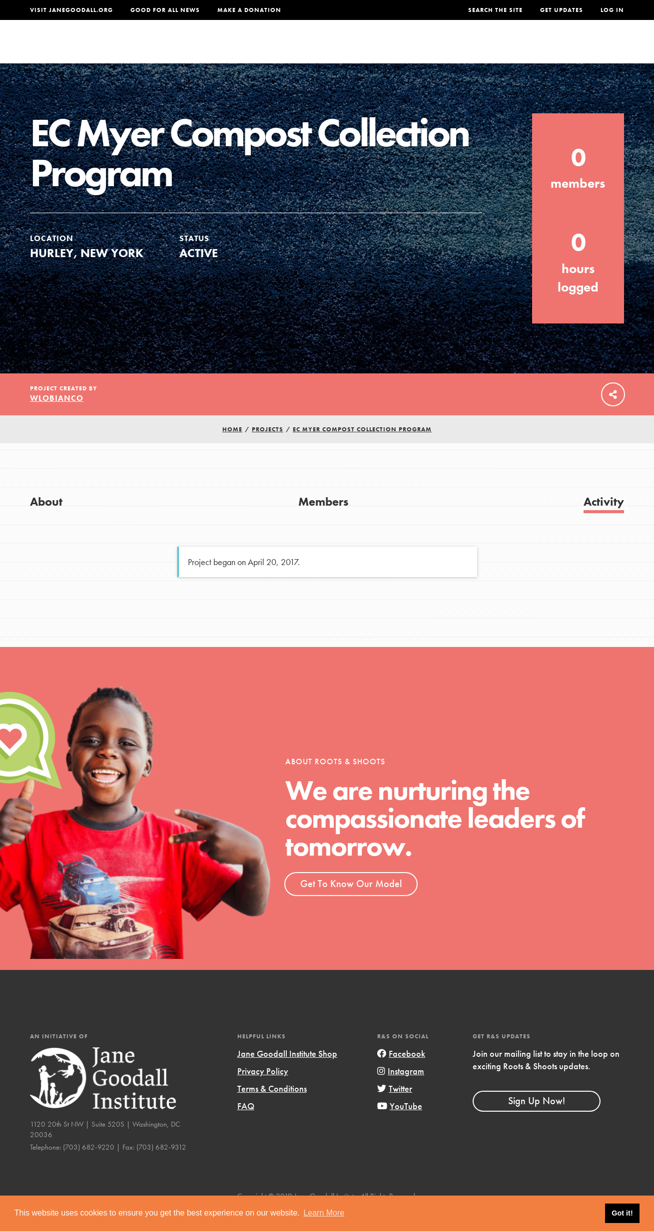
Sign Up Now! (536, 1121)
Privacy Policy (262, 1091)
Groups (526, 48)
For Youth (251, 48)
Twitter (394, 1109)
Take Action (591, 47)
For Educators (328, 48)
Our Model (408, 48)
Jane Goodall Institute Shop (287, 1074)
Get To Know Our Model (351, 904)
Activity (604, 522)
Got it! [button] (622, 1213)
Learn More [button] (323, 1213)
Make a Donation (249, 10)
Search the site (495, 10)
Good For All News (165, 10)
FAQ (245, 1127)
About (195, 48)
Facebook (401, 1074)
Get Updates (561, 10)
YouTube (399, 1127)
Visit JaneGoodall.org (71, 10)
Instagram (400, 1091)
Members (323, 522)
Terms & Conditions (272, 1109)
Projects (471, 48)
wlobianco (56, 418)
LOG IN (612, 10)
